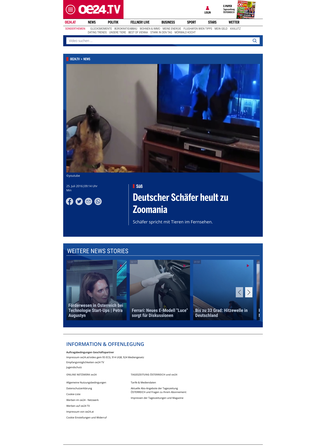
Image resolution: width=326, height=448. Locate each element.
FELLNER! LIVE (140, 22)
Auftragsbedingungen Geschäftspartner (90, 352)
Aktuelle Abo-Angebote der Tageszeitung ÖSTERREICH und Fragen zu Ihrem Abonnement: (159, 390)
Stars (212, 22)
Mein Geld (221, 28)
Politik (113, 22)
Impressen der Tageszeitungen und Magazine (157, 398)
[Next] (248, 292)
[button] (69, 9)
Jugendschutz (74, 367)
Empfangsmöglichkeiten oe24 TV (85, 362)
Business (168, 22)
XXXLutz (235, 28)
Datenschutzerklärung (79, 388)
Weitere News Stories (97, 251)
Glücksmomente (101, 28)
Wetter (234, 22)
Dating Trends (97, 32)
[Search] (255, 41)
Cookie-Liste (73, 394)
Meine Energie (172, 28)
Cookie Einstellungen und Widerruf (86, 417)
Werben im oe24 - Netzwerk (82, 400)
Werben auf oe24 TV (78, 406)
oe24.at (70, 22)
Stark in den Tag (161, 32)
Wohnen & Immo (150, 28)
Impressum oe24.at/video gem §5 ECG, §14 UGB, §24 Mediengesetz (105, 357)
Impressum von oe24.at (80, 411)
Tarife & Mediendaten (143, 382)
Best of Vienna (138, 32)
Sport (191, 22)
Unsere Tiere (117, 32)
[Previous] (239, 292)
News (92, 22)
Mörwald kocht (185, 32)
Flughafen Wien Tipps (198, 28)
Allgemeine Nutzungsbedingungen (86, 382)
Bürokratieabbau (125, 28)
